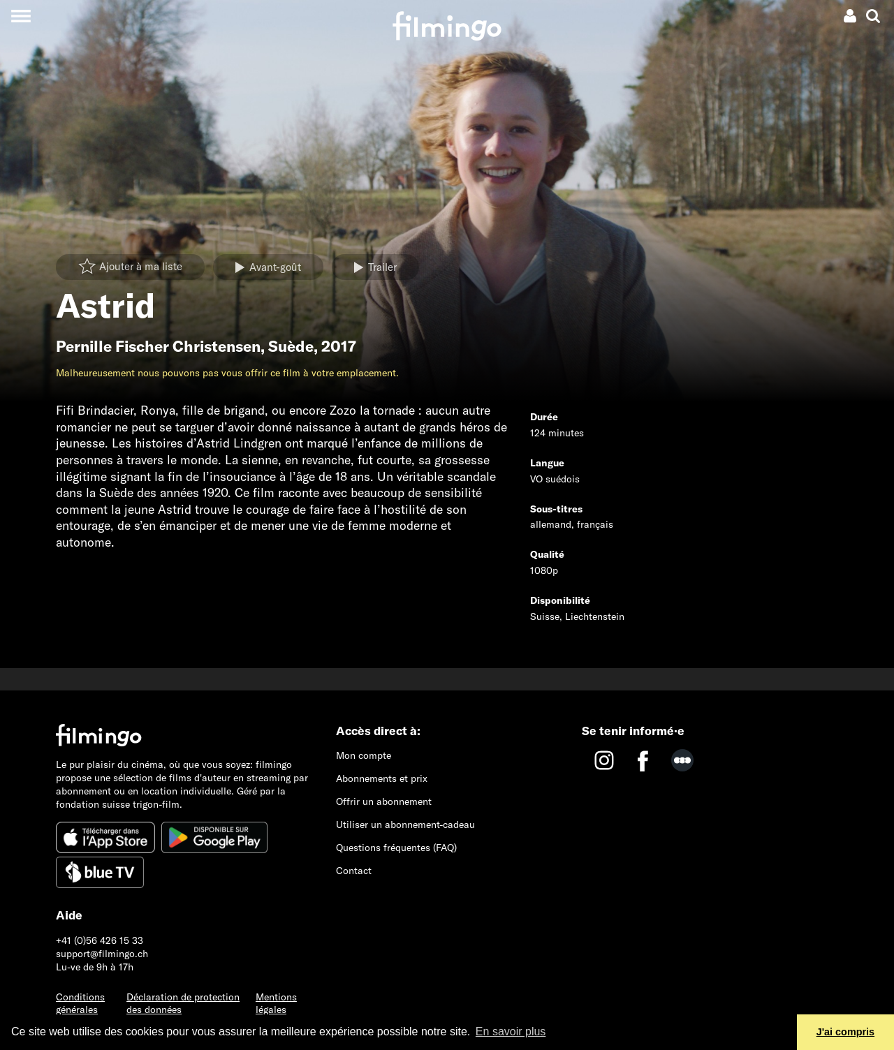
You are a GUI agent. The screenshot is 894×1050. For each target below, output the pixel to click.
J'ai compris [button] (845, 1031)
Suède (291, 346)
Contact (354, 870)
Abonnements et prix (381, 778)
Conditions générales (80, 1003)
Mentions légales (276, 1003)
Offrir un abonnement (384, 801)
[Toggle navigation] (20, 15)
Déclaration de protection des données (183, 1003)
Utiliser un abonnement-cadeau (405, 824)
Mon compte (363, 755)
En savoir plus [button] (511, 1031)
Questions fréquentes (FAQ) (396, 847)
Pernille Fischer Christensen (158, 346)
